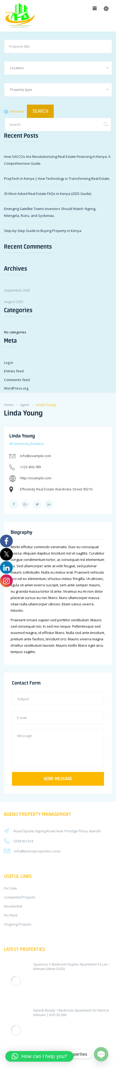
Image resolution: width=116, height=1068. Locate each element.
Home (9, 404)
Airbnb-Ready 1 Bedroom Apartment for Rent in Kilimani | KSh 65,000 (71, 1012)
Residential (13, 906)
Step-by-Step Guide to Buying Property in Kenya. (43, 230)
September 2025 (17, 290)
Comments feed (17, 379)
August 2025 (13, 301)
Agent (24, 404)
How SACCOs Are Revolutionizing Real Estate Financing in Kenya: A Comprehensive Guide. (57, 160)
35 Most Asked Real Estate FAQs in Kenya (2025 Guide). (48, 193)
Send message (58, 778)
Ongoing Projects (17, 924)
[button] (39, 1056)
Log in (8, 362)
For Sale (10, 888)
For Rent (10, 915)
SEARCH (40, 111)
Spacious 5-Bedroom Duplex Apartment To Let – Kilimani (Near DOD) (71, 966)
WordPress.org (16, 388)
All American (19, 443)
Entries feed (14, 371)
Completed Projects (19, 897)
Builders (37, 443)
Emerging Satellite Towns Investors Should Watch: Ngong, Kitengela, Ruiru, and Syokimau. (50, 212)
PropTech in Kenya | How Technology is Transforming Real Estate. (57, 178)
